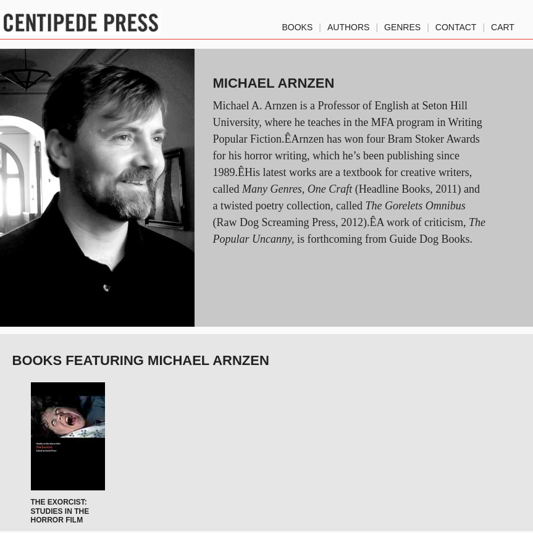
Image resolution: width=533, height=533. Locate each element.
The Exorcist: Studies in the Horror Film (60, 511)
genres (402, 24)
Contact (456, 24)
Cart (502, 24)
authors (348, 24)
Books (297, 24)
